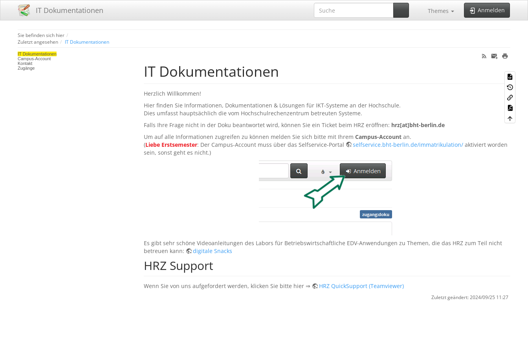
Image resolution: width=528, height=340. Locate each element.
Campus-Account (34, 58)
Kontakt (25, 63)
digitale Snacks (212, 251)
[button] (437, 10)
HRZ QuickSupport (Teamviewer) (361, 286)
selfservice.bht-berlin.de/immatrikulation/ (408, 144)
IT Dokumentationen (87, 42)
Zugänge (26, 68)
